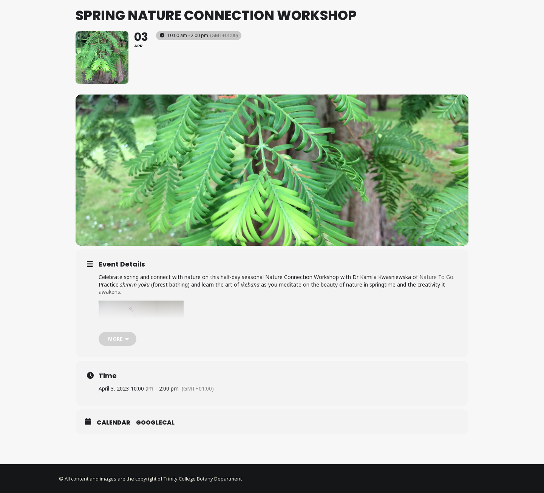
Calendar (113, 463)
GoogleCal (155, 463)
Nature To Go (435, 317)
